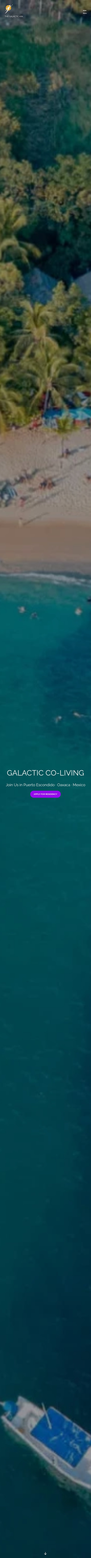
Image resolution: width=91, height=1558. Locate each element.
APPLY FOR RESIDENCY (45, 794)
